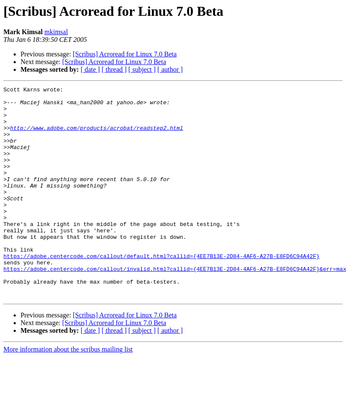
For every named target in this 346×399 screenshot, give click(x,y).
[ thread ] (114, 69)
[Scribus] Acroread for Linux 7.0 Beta (125, 54)
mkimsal (56, 31)
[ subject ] (142, 69)
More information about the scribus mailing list (68, 391)
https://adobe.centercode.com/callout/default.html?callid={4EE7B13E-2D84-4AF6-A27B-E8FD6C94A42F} (161, 290)
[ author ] (170, 69)
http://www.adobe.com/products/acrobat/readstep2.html (96, 137)
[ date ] (90, 69)
